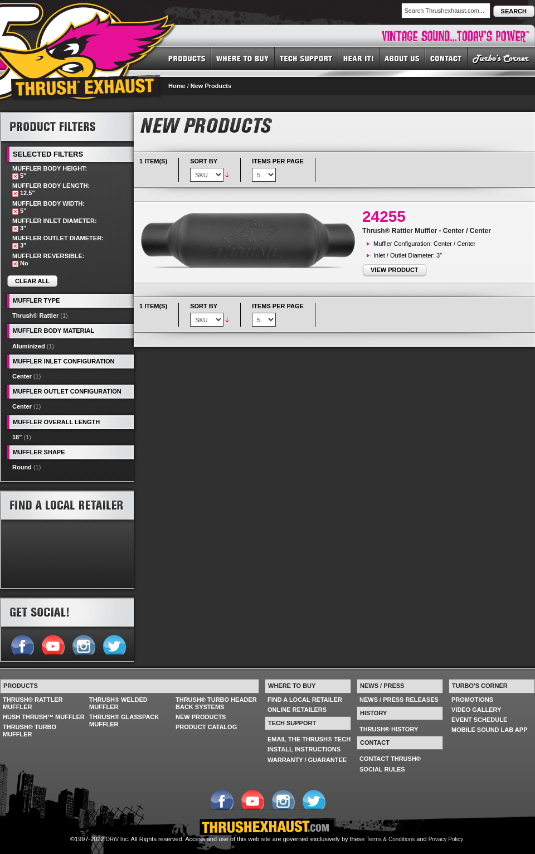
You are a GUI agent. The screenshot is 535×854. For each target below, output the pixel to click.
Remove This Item (15, 176)
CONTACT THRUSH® (390, 758)
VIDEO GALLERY (476, 709)
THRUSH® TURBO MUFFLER (29, 730)
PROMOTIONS (472, 699)
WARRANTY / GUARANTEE (307, 759)
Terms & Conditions (391, 839)
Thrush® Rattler (35, 315)
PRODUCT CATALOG (206, 727)
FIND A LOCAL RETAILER (305, 699)
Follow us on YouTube (52, 644)
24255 (384, 216)
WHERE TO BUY (243, 58)
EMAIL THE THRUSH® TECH (309, 739)
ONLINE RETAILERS (297, 709)
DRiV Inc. (117, 839)
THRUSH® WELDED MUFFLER (118, 703)
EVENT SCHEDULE (479, 719)
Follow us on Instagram (83, 644)
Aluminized (28, 346)
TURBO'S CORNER (501, 58)
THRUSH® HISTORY (388, 729)
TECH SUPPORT (306, 58)
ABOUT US (402, 58)
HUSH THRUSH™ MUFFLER (44, 717)
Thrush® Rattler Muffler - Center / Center (426, 231)
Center (22, 376)
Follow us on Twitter (114, 644)
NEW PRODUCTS (201, 717)
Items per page (278, 161)
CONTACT (446, 58)
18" (17, 437)
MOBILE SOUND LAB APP (489, 729)
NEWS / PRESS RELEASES (399, 699)
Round (22, 467)
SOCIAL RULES (382, 769)
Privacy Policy (446, 839)
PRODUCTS (187, 58)
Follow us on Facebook (22, 644)
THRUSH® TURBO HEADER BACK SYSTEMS (216, 703)
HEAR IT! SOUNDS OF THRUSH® (359, 58)
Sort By (203, 161)
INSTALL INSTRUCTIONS (304, 749)
